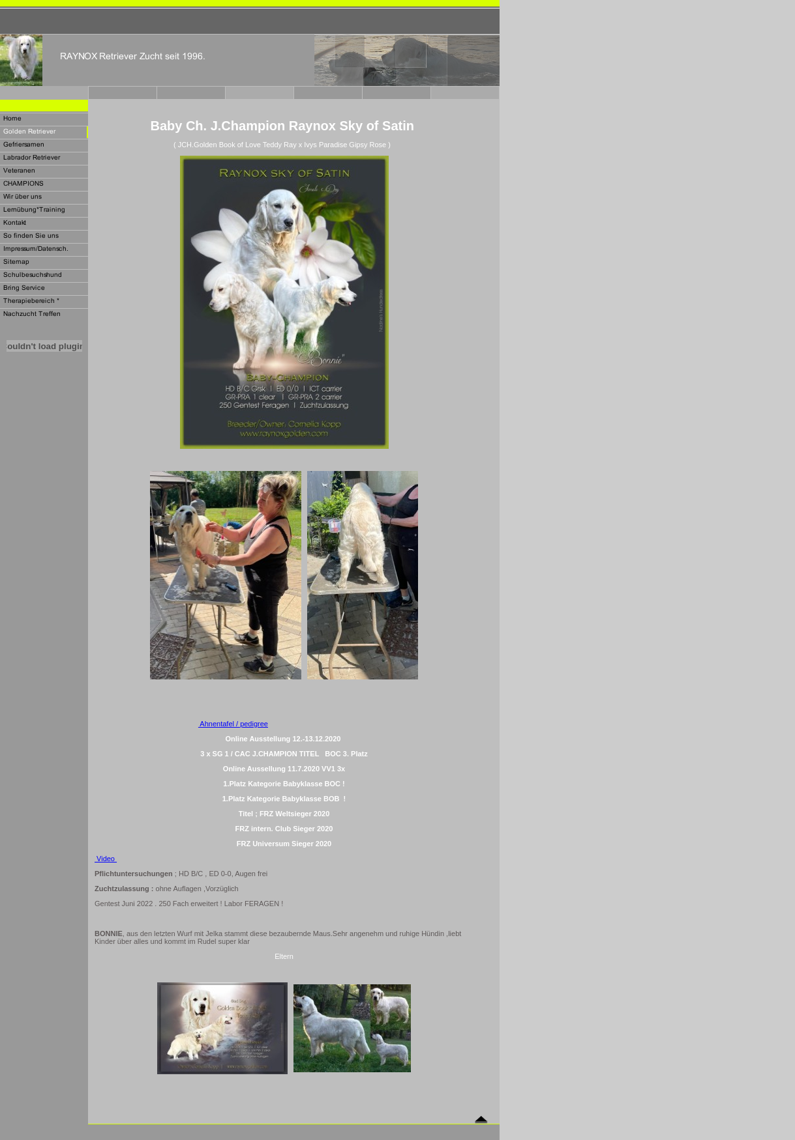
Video (106, 858)
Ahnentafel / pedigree (233, 724)
